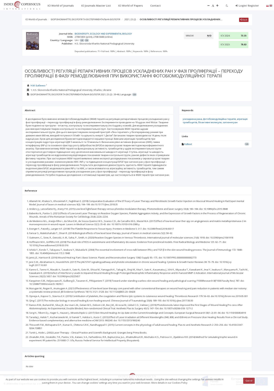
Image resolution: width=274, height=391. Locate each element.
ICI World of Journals (36, 19)
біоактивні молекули (210, 122)
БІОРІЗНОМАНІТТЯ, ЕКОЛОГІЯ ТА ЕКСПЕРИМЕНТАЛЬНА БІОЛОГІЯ (85, 19)
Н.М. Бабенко (38, 85)
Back (243, 19)
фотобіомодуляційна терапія (219, 119)
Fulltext (188, 144)
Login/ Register (247, 5)
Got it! (249, 380)
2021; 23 (130, 19)
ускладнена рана (192, 119)
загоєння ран (230, 122)
